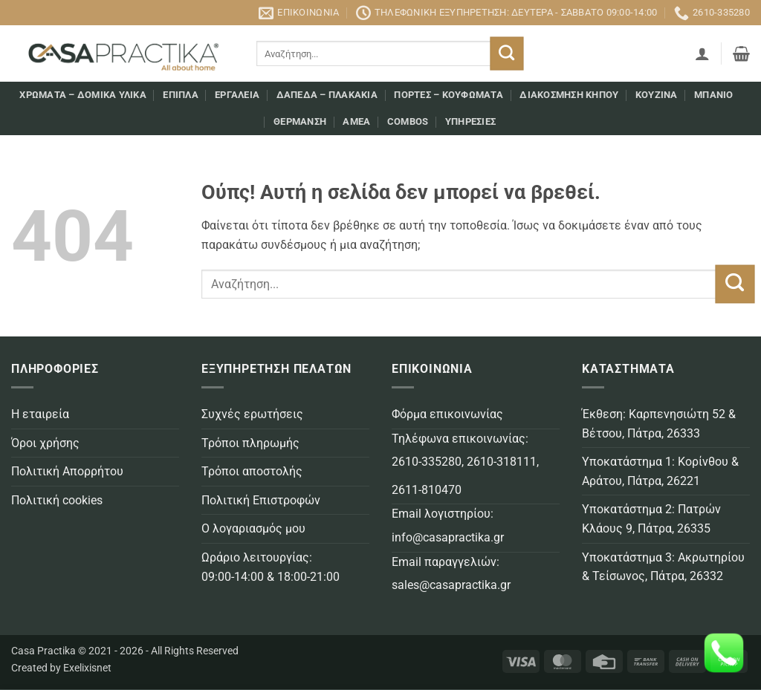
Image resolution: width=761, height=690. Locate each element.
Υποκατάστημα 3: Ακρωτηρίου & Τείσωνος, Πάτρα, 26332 (663, 567)
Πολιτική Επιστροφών (260, 500)
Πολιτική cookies (57, 500)
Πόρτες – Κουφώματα (448, 94)
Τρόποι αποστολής (251, 471)
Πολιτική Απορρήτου (67, 471)
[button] (702, 53)
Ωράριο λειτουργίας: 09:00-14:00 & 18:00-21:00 (270, 567)
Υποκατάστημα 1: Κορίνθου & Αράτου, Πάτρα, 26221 (660, 471)
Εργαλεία (237, 94)
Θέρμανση (299, 121)
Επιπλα (180, 94)
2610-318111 (502, 462)
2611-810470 (427, 490)
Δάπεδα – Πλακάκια (327, 94)
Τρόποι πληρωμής (250, 443)
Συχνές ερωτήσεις (252, 414)
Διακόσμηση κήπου (568, 94)
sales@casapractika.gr (451, 585)
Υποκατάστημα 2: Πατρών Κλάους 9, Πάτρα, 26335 (651, 519)
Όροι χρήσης (45, 443)
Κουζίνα (656, 94)
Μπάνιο (714, 94)
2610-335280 (427, 462)
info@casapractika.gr (448, 537)
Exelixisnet (87, 668)
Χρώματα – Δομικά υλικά (82, 94)
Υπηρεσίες (470, 121)
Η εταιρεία (40, 414)
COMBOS (408, 121)
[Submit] (507, 54)
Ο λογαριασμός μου (253, 528)
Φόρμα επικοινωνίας (447, 414)
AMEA (356, 121)
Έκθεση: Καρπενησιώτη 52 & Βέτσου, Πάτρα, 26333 (659, 423)
